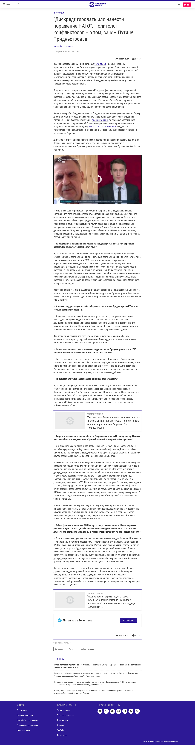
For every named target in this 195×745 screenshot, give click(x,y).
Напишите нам (23, 730)
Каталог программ (25, 715)
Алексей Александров (63, 46)
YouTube (60, 730)
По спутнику (62, 720)
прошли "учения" (100, 120)
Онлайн (60, 725)
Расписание (62, 735)
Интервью (58, 13)
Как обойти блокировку (27, 720)
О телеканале (23, 710)
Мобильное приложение (27, 725)
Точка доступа (63, 710)
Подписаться (128, 620)
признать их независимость (102, 126)
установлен (100, 63)
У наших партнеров (65, 715)
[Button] (122, 59)
